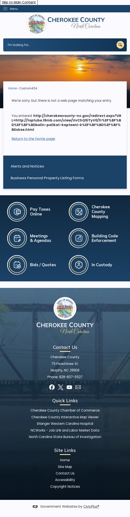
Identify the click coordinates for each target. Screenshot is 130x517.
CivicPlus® (91, 506)
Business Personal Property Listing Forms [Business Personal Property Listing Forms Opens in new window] (47, 178)
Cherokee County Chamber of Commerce (65, 410)
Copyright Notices (65, 486)
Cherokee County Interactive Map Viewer (65, 417)
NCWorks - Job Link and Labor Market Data (65, 430)
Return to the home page (33, 138)
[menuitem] (65, 166)
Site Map (65, 466)
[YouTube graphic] (69, 387)
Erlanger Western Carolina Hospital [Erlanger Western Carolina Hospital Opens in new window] (65, 423)
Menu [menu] (14, 9)
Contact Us (65, 473)
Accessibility (65, 480)
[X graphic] (60, 387)
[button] (120, 45)
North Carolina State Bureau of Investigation (65, 437)
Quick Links (65, 400)
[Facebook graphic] (52, 387)
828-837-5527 (71, 377)
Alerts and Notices (27, 166)
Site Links (65, 450)
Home (12, 88)
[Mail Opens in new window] (78, 387)
